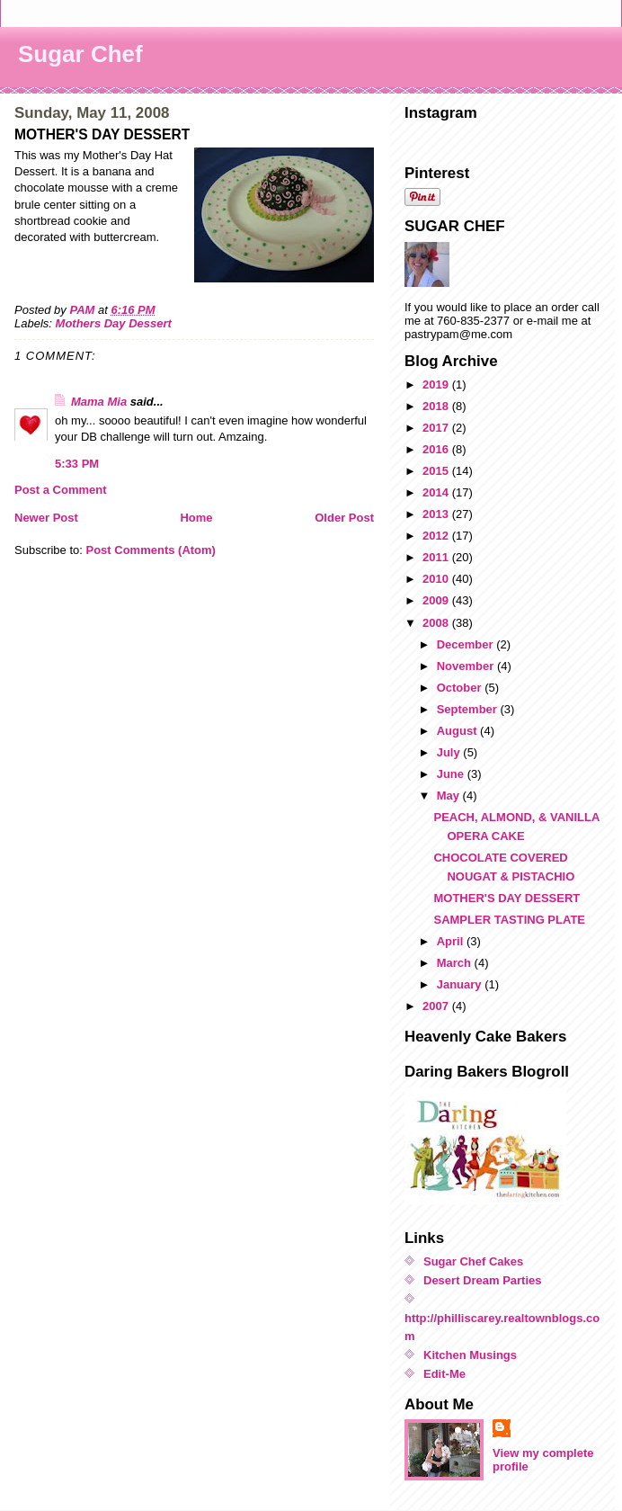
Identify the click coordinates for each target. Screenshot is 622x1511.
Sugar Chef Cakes (473, 1261)
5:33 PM (77, 463)
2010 (437, 579)
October (460, 687)
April (451, 941)
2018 (437, 406)
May (450, 795)
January (460, 984)
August (458, 731)
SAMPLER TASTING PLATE (509, 919)
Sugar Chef (80, 53)
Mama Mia (99, 401)
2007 (437, 1006)
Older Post (344, 517)
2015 (437, 471)
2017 (437, 427)
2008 (437, 623)
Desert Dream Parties (482, 1280)
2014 (437, 492)
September (469, 709)
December (466, 644)
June (452, 774)
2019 (437, 384)
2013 (437, 514)
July (450, 752)
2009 (437, 600)
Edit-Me (444, 1374)
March (456, 963)
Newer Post (46, 517)
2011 (437, 557)
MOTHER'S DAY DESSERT (506, 898)
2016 (437, 449)
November (467, 666)
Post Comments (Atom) (151, 550)
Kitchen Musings (470, 1355)
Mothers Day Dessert (114, 323)
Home (196, 517)
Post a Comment (60, 489)
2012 (437, 535)
